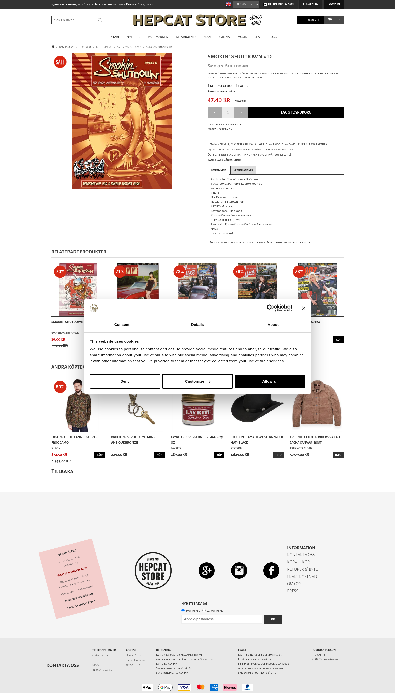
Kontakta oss (62, 648)
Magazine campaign (220, 129)
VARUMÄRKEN (158, 37)
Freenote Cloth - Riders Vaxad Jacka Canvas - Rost (315, 440)
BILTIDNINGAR (104, 47)
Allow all (270, 381)
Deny (125, 381)
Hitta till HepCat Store (81, 586)
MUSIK (242, 37)
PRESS (292, 573)
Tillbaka (62, 471)
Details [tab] (197, 324)
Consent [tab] (122, 324)
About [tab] (273, 324)
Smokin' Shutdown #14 (70, 322)
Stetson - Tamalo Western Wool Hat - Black (257, 440)
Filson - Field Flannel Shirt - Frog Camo (74, 440)
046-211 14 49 (100, 637)
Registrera (193, 593)
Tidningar (85, 47)
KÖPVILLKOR (298, 544)
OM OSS (294, 566)
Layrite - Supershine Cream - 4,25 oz (197, 440)
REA (257, 37)
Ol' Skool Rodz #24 (305, 322)
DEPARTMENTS (186, 37)
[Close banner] (303, 308)
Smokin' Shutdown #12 (159, 47)
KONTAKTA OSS (301, 537)
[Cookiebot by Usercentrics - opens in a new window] (270, 308)
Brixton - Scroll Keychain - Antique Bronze (133, 440)
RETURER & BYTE (302, 551)
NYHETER (133, 37)
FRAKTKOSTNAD (302, 559)
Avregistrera (215, 593)
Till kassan (309, 20)
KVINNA (224, 37)
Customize (197, 381)
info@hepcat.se (102, 652)
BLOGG (272, 37)
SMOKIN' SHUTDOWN (129, 47)
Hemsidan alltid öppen (79, 579)
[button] (330, 20)
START (115, 37)
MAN (207, 37)
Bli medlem (311, 4)
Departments (67, 47)
